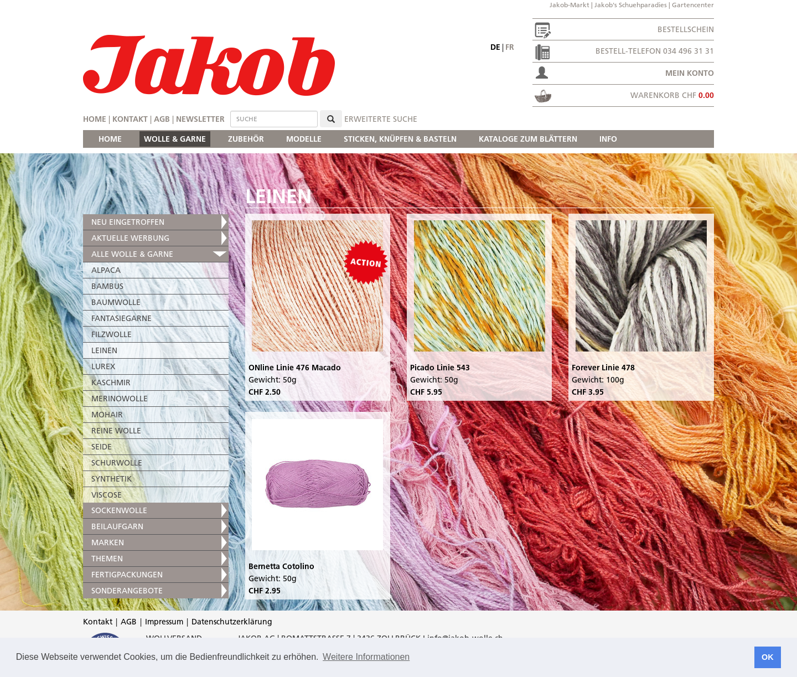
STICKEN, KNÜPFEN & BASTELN (400, 139)
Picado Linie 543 (440, 368)
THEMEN (107, 559)
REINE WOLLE (116, 431)
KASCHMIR (111, 382)
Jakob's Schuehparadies (630, 5)
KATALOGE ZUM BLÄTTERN (528, 139)
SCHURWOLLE (116, 463)
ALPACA (106, 270)
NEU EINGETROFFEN (127, 222)
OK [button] (768, 657)
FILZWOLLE (111, 334)
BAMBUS (107, 286)
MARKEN (107, 542)
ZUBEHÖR (246, 139)
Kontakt (130, 119)
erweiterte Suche (380, 119)
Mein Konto (689, 73)
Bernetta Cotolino (281, 566)
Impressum (164, 622)
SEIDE (101, 447)
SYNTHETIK (111, 479)
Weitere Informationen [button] (366, 657)
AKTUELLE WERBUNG (130, 238)
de (495, 47)
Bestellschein (686, 29)
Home (94, 119)
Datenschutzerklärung (232, 622)
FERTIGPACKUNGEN (127, 575)
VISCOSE (106, 495)
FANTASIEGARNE (121, 318)
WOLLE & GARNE (175, 139)
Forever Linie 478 (603, 368)
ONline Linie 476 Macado (295, 368)
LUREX (103, 366)
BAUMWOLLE (116, 302)
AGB (162, 119)
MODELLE (304, 139)
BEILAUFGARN (117, 526)
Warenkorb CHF (672, 95)
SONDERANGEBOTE (127, 591)
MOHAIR (107, 415)
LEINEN (104, 350)
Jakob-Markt (569, 5)
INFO (608, 139)
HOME (110, 139)
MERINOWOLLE (119, 399)
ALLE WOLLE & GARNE (132, 254)
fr (509, 47)
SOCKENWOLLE (119, 510)
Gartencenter (693, 5)
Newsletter (200, 119)
